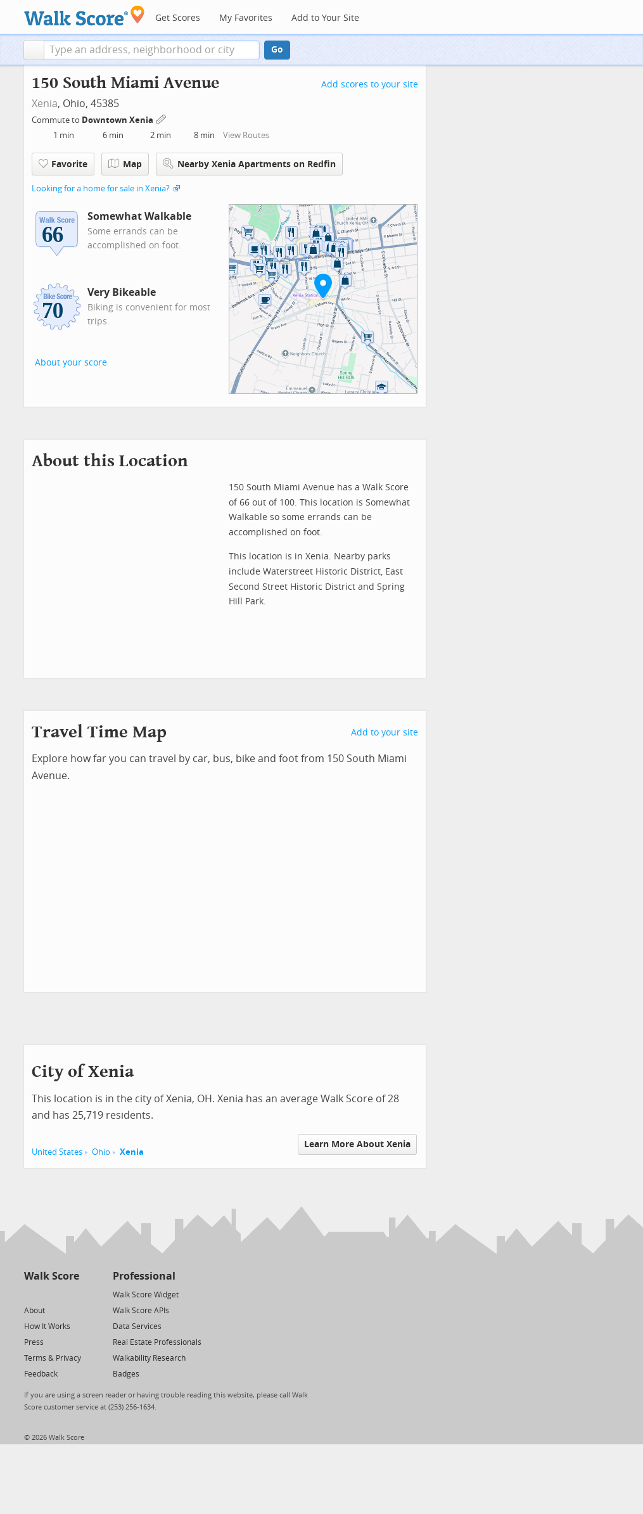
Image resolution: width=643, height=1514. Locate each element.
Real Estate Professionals (157, 1342)
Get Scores (177, 18)
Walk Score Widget (146, 1294)
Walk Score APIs (141, 1310)
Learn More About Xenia (357, 1144)
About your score (71, 362)
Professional (144, 1276)
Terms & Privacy (52, 1358)
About (34, 1310)
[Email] (70, 1294)
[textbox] (152, 50)
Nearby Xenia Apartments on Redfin (249, 164)
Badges (126, 1374)
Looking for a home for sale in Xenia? (101, 188)
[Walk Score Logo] (84, 15)
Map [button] (125, 164)
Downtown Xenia (118, 120)
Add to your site (384, 732)
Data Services (137, 1326)
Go (277, 49)
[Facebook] (51, 1294)
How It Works (47, 1326)
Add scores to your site (369, 84)
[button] (33, 50)
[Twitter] (31, 1294)
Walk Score (51, 1276)
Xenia (45, 104)
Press (34, 1342)
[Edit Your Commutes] (161, 118)
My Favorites (245, 18)
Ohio (101, 1152)
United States (57, 1152)
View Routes (246, 135)
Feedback (41, 1374)
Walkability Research (149, 1358)
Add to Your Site (325, 18)
